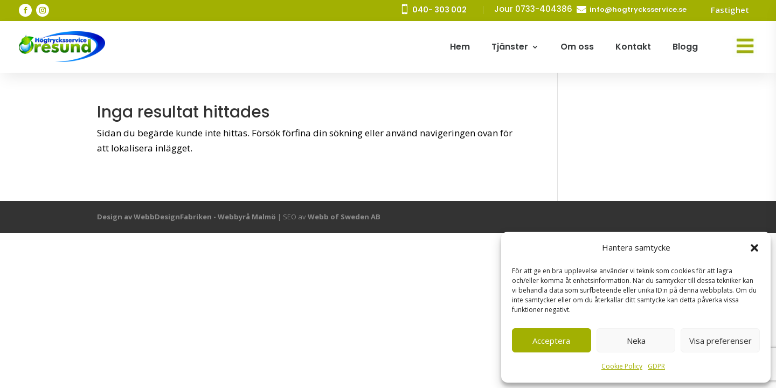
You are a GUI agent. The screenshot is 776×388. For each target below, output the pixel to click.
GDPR (656, 366)
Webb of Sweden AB (344, 216)
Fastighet (730, 9)
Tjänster (509, 46)
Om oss (577, 46)
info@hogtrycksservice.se (638, 9)
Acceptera (551, 340)
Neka (636, 340)
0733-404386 (543, 9)
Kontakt (633, 46)
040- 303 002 (439, 9)
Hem (460, 46)
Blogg (685, 46)
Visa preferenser (720, 340)
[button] (754, 247)
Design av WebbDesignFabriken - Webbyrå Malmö (186, 216)
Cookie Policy (621, 366)
